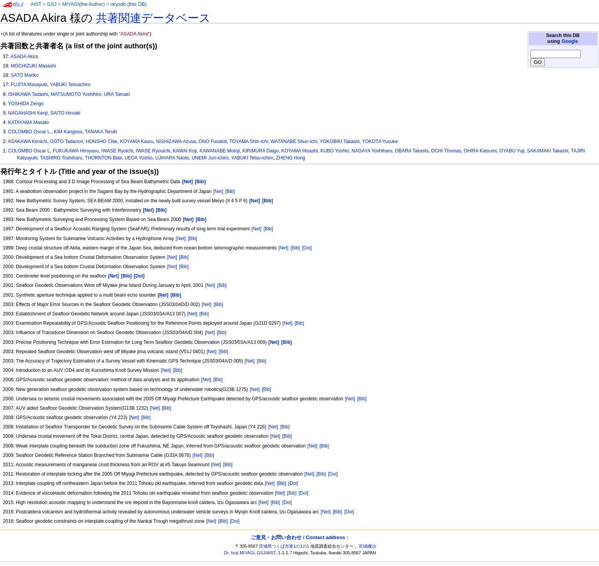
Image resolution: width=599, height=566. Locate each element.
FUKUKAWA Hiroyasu (76, 151)
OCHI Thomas (446, 151)
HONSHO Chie (101, 141)
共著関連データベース (153, 18)
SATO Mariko (24, 75)
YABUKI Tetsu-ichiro (252, 158)
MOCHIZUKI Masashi (33, 66)
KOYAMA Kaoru (137, 141)
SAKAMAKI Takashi (547, 151)
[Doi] (307, 248)
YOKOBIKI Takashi (340, 141)
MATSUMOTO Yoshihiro (76, 94)
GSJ (52, 4)
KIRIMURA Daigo (260, 151)
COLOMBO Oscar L (29, 151)
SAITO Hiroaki (65, 113)
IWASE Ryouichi (153, 151)
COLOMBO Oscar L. (29, 131)
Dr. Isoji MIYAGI (239, 552)
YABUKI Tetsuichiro (70, 84)
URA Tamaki (117, 94)
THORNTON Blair (103, 158)
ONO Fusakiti (212, 141)
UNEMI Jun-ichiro (210, 158)
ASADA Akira (24, 56)
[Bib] (230, 191)
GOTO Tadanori (66, 141)
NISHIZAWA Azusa (176, 141)
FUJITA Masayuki (29, 84)
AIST (35, 4)
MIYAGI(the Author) (83, 4)
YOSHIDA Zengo (25, 103)
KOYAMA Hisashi (300, 151)
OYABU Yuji (511, 151)
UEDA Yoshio (138, 158)
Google (570, 41)
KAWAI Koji (185, 151)
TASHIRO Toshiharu (61, 158)
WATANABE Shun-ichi (294, 141)
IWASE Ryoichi (117, 151)
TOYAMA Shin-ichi (248, 141)
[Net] (218, 191)
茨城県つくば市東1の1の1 (284, 546)
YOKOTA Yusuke (380, 141)
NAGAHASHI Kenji (28, 113)
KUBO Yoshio (335, 151)
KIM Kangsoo (68, 131)
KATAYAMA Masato (28, 122)
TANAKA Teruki (101, 131)
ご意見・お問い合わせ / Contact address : (299, 537)
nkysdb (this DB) (128, 4)
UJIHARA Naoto (172, 158)
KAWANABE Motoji (219, 151)
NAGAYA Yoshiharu (372, 151)
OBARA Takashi (412, 151)
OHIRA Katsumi (480, 151)
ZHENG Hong (290, 158)
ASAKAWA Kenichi (27, 141)
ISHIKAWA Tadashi (28, 94)
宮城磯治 (367, 546)
